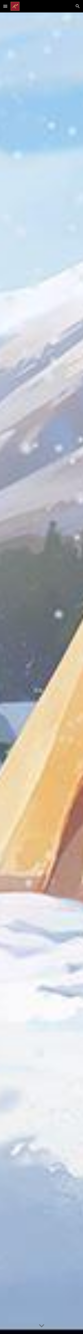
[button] (5, 6)
